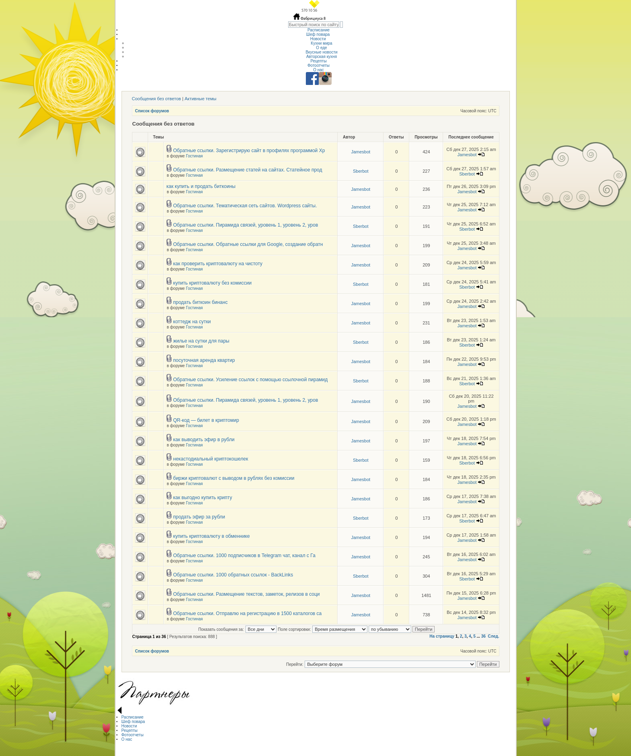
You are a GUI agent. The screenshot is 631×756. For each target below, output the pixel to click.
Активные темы (201, 98)
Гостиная (194, 156)
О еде (321, 47)
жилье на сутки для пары (201, 341)
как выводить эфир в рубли (203, 439)
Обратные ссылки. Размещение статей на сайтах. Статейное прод (247, 170)
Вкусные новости (321, 52)
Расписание (318, 30)
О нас (318, 70)
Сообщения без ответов (156, 98)
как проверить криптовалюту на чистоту (217, 263)
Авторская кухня (321, 56)
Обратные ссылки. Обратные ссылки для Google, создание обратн (248, 244)
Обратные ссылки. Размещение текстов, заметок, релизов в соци (246, 594)
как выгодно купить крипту (202, 497)
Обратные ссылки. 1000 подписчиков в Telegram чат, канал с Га (244, 555)
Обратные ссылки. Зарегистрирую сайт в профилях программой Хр (249, 150)
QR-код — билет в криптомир (206, 420)
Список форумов (152, 111)
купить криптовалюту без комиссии (212, 283)
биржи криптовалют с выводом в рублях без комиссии (233, 478)
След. (493, 636)
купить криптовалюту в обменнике (211, 536)
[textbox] (313, 24)
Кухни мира (321, 43)
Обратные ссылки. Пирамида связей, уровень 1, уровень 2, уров (245, 225)
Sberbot (361, 171)
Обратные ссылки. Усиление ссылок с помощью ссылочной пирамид (250, 379)
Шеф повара (318, 34)
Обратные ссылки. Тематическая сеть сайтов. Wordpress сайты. (245, 206)
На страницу (441, 636)
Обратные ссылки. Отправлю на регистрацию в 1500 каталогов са (247, 613)
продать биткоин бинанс (200, 302)
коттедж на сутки (192, 321)
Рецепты (318, 61)
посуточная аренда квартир (204, 360)
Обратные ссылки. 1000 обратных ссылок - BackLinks (233, 575)
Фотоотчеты (318, 65)
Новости (318, 39)
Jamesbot (360, 151)
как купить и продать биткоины (201, 186)
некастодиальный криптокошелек (210, 459)
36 (483, 636)
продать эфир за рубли (199, 517)
